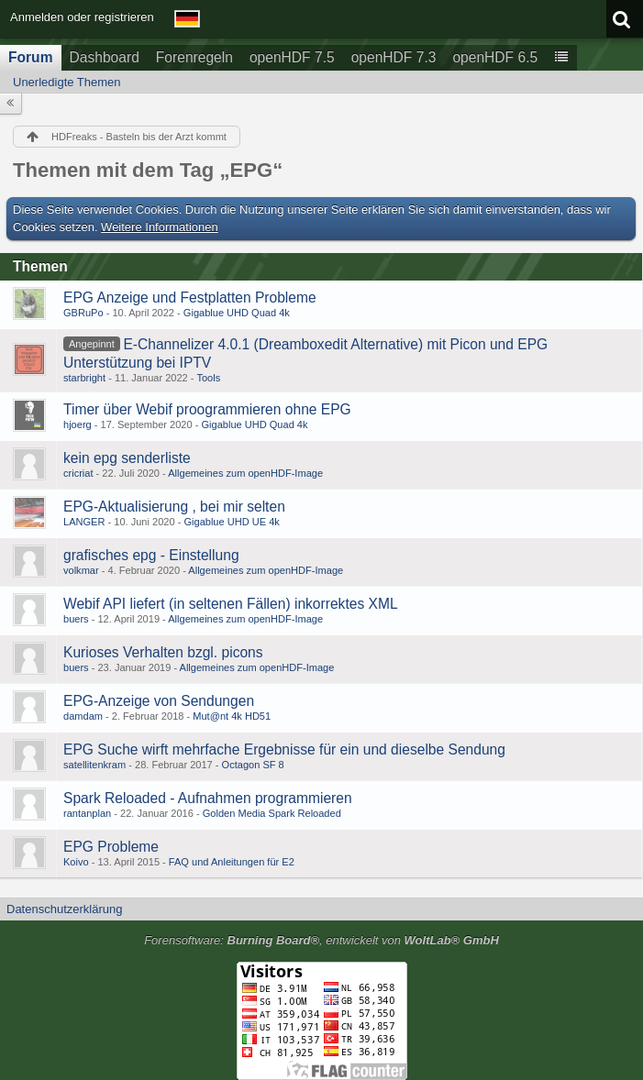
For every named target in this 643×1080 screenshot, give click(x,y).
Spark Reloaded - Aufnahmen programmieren (207, 798)
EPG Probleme (111, 846)
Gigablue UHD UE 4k (231, 521)
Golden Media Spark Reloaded (272, 813)
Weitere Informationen (159, 227)
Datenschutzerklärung (64, 909)
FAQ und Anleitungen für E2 (231, 861)
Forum (30, 57)
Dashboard (104, 57)
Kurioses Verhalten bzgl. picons (163, 652)
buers (76, 618)
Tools (208, 377)
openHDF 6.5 (495, 57)
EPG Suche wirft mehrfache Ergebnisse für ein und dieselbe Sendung (284, 749)
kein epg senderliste (127, 458)
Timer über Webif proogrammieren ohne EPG (207, 409)
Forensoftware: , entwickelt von (321, 940)
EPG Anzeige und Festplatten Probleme (189, 297)
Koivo (76, 861)
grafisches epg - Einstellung (151, 555)
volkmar (81, 570)
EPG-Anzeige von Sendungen (158, 701)
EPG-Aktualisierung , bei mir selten (174, 506)
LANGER (84, 521)
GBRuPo (83, 312)
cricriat (78, 473)
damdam (83, 716)
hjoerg (77, 424)
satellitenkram (94, 764)
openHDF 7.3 (394, 57)
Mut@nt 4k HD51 (232, 716)
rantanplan (87, 813)
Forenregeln (194, 57)
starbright (84, 377)
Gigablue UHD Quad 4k (236, 312)
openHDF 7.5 (292, 57)
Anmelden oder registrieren (82, 17)
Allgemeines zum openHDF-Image (245, 473)
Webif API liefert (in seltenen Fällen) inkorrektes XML (230, 604)
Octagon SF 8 (253, 764)
